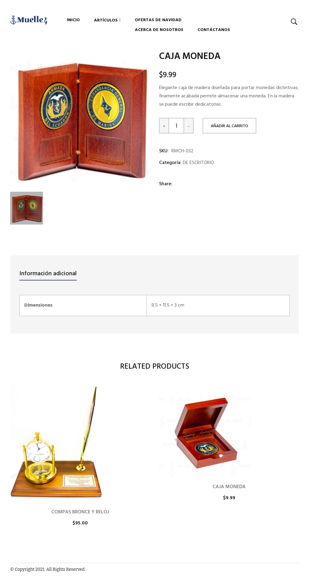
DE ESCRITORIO (198, 163)
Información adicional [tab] (48, 274)
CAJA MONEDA (229, 487)
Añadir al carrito (229, 126)
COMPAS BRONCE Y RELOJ (80, 512)
